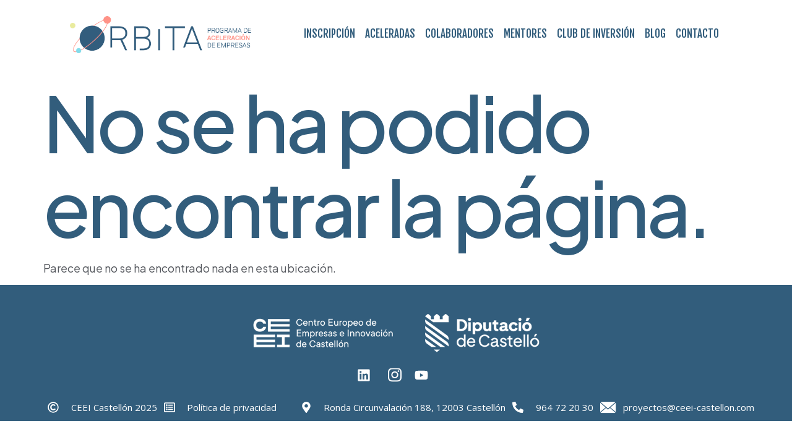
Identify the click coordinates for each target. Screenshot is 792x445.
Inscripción (329, 33)
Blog (655, 33)
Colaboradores (459, 33)
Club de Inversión (596, 33)
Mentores (525, 33)
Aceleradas (390, 33)
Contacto (697, 33)
